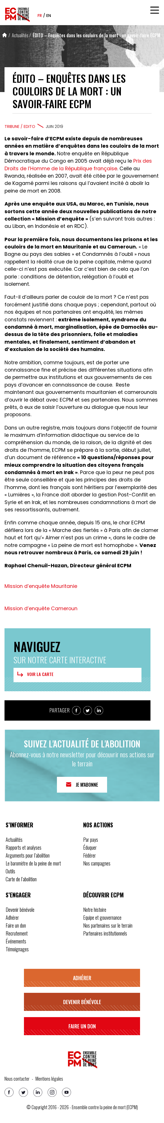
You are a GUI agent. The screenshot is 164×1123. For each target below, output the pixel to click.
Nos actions (98, 825)
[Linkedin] (37, 1092)
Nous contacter (17, 1078)
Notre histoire (94, 909)
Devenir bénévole (20, 909)
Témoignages (17, 949)
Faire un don (16, 925)
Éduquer (90, 847)
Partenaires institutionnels (105, 933)
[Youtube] (66, 1092)
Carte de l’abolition (21, 879)
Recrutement (17, 933)
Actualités (20, 35)
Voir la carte (35, 674)
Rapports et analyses (23, 847)
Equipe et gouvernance (102, 917)
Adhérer (12, 917)
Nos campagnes (96, 863)
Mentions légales (49, 1078)
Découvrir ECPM (103, 895)
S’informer (19, 825)
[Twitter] (23, 1092)
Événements (16, 941)
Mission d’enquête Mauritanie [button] (41, 586)
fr (39, 15)
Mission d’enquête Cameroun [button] (41, 608)
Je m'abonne (87, 784)
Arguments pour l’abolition (28, 855)
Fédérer (89, 855)
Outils (10, 871)
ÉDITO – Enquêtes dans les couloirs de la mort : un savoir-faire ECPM (96, 35)
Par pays (90, 839)
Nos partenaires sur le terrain (107, 925)
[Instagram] (52, 1092)
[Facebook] (9, 1092)
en (48, 15)
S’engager (18, 895)
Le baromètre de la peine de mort (33, 863)
